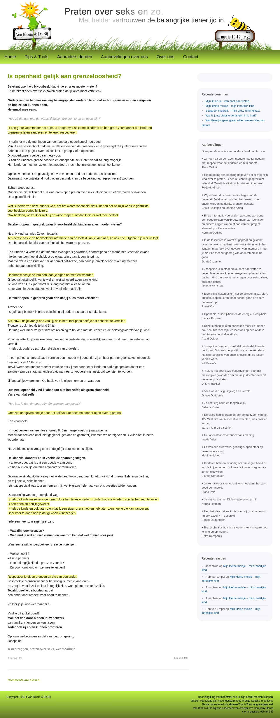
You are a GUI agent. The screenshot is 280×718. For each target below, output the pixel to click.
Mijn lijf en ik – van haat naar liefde (227, 101)
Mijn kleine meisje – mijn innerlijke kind (230, 105)
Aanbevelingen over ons (124, 56)
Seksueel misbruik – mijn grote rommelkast (233, 110)
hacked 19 (181, 658)
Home (10, 56)
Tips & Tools (36, 56)
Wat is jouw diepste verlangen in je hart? (231, 115)
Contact (190, 56)
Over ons (165, 56)
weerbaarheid (65, 649)
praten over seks (42, 649)
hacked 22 (15, 658)
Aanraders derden (74, 56)
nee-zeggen (19, 649)
